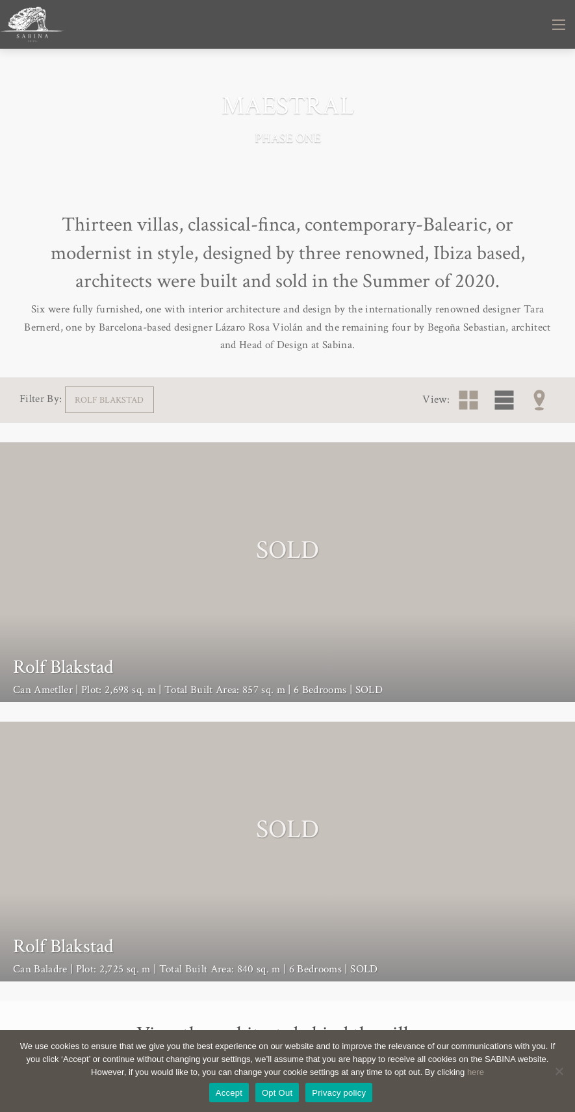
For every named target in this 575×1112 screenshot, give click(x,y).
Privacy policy (339, 1093)
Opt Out (277, 1093)
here (475, 1072)
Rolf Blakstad (109, 400)
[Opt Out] (558, 1071)
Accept (229, 1093)
